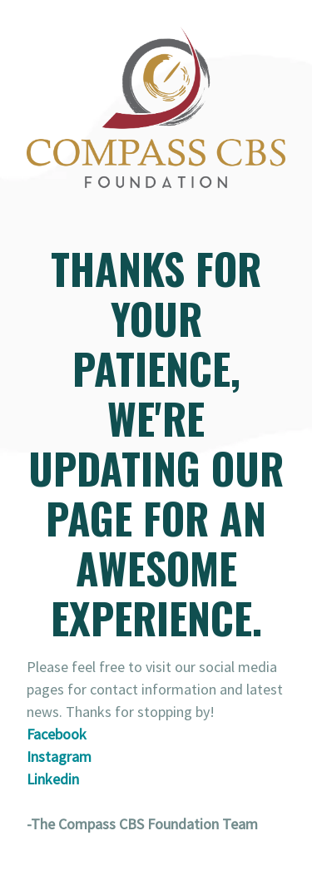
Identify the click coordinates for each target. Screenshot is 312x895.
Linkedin (53, 779)
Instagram (59, 756)
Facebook (57, 734)
